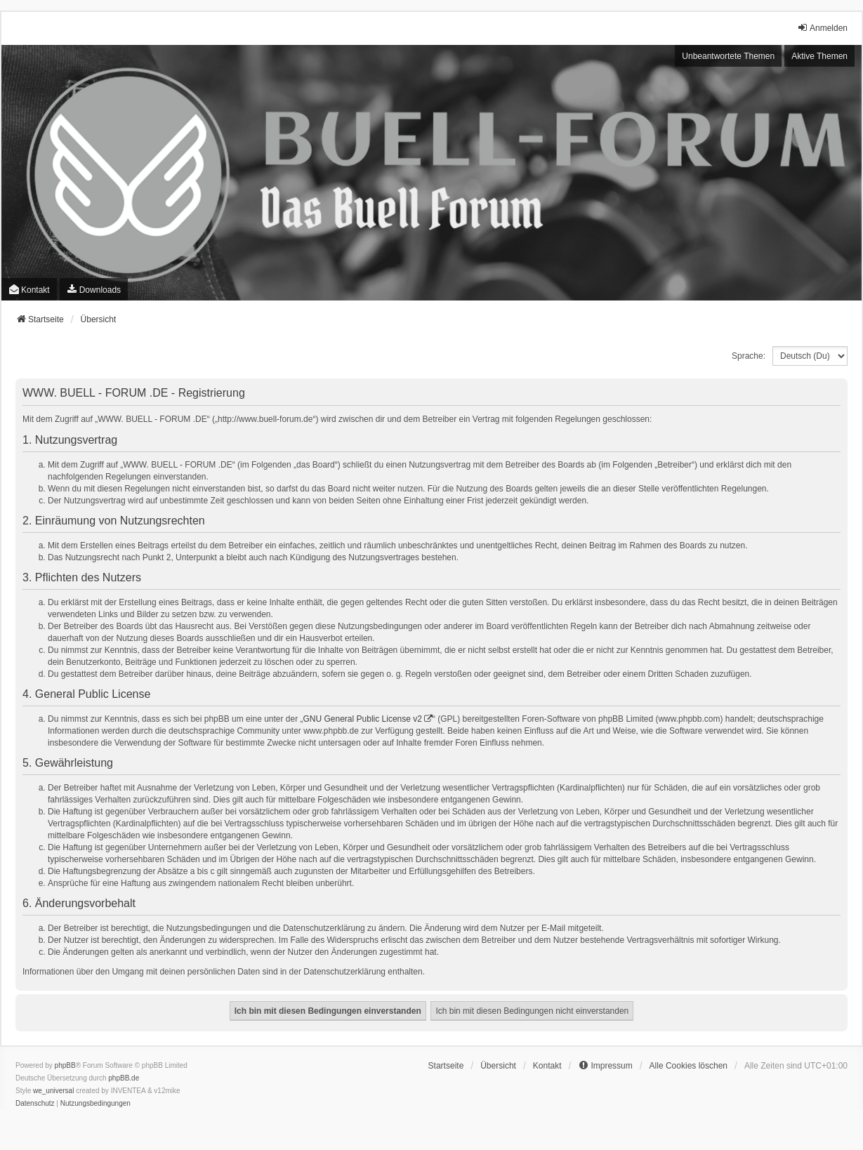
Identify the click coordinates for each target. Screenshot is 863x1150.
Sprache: (748, 356)
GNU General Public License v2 (362, 719)
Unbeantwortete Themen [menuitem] (728, 56)
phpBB (65, 1065)
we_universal (53, 1091)
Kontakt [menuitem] (29, 289)
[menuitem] (94, 289)
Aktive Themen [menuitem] (819, 56)
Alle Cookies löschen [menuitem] (688, 1066)
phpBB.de (123, 1078)
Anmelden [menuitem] (822, 27)
